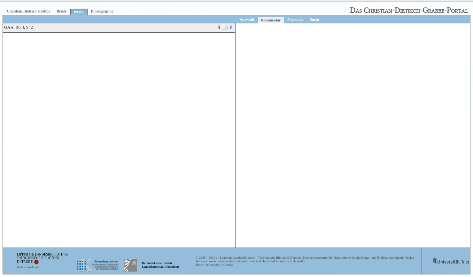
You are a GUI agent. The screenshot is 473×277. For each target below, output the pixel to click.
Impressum (213, 264)
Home (200, 264)
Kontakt (227, 264)
